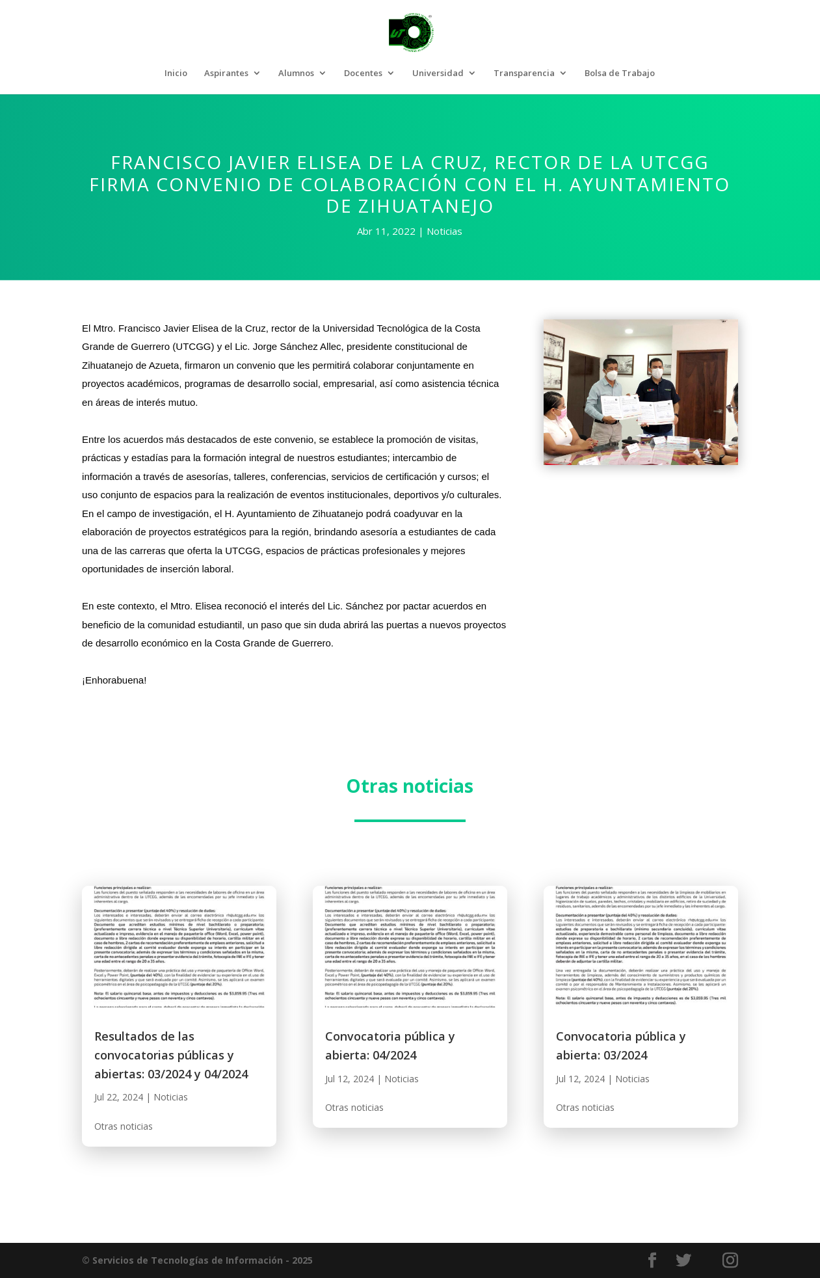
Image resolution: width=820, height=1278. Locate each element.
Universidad (438, 73)
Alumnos (296, 73)
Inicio (176, 73)
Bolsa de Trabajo (620, 73)
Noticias (444, 230)
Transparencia (524, 73)
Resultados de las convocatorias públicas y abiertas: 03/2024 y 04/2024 (171, 1055)
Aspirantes (226, 73)
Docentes (363, 73)
